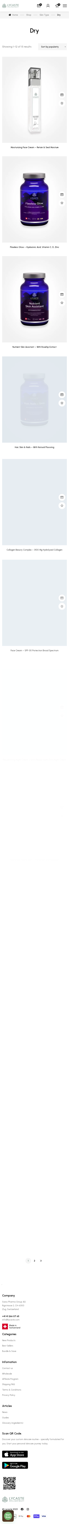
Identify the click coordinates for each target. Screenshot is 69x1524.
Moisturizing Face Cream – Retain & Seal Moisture (35, 147)
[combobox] (52, 46)
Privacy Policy (8, 1395)
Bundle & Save (9, 1351)
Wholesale (7, 1373)
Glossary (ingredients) (12, 1423)
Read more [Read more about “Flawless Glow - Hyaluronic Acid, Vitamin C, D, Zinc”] (62, 201)
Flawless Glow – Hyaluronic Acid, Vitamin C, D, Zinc (34, 254)
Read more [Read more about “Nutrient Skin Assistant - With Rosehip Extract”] (62, 306)
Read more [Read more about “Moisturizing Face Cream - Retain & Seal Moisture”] (62, 94)
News (4, 1412)
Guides (5, 1417)
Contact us (7, 1368)
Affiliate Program (10, 1379)
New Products (8, 1340)
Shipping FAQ (8, 1384)
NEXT (41, 1261)
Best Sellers (7, 1345)
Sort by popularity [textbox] (50, 46)
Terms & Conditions (11, 1390)
